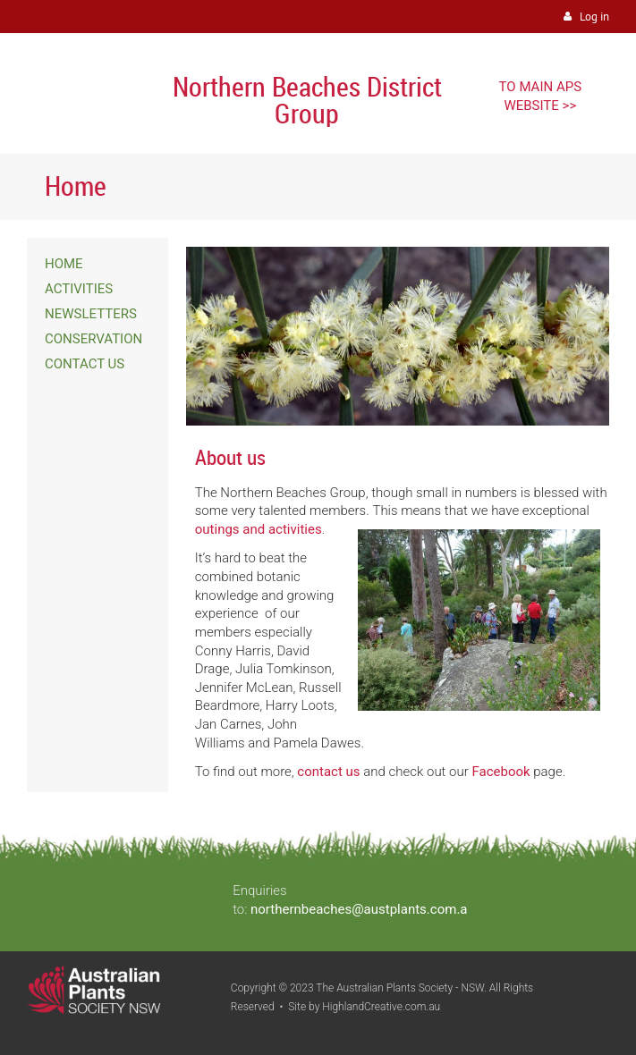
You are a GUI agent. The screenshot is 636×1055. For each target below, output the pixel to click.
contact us (328, 772)
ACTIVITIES (79, 289)
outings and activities (258, 529)
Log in (594, 16)
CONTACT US (84, 364)
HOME (64, 264)
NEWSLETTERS (91, 314)
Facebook (500, 772)
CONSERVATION (93, 339)
